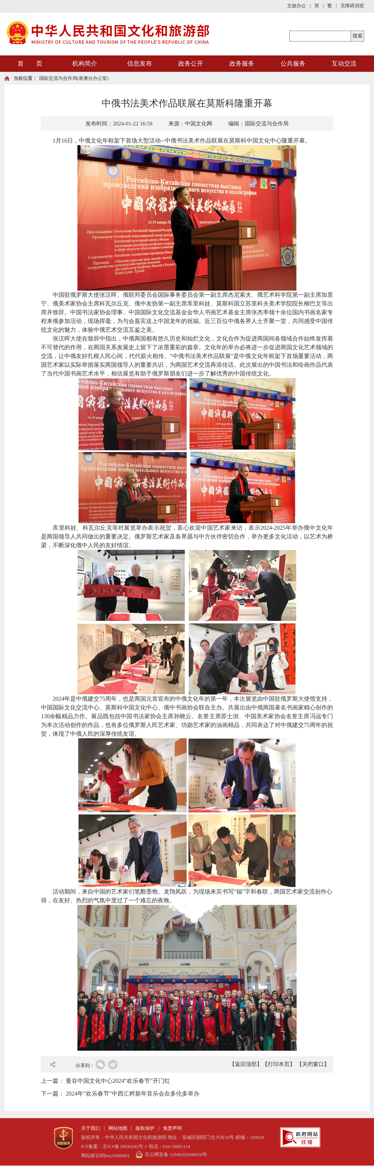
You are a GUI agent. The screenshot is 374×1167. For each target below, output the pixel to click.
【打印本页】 (278, 1064)
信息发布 (139, 63)
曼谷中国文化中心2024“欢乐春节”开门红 (118, 1081)
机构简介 (84, 63)
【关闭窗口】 (313, 1064)
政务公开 (190, 63)
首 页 (30, 63)
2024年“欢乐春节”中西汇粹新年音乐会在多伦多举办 (132, 1093)
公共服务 (292, 63)
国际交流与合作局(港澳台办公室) (74, 78)
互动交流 (344, 63)
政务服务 (241, 63)
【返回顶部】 (245, 1064)
